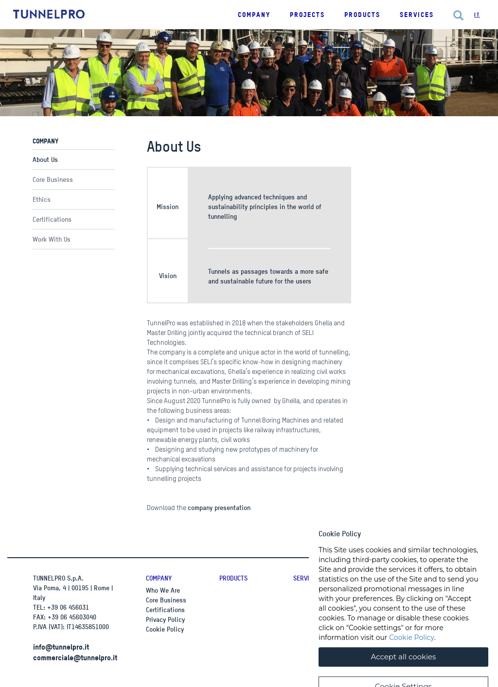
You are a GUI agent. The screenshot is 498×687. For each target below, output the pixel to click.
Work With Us (52, 239)
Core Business (53, 179)
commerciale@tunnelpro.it (75, 657)
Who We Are (163, 590)
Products (233, 578)
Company (159, 578)
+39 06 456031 (68, 607)
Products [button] (362, 14)
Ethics (42, 199)
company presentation (219, 507)
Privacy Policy (165, 619)
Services (417, 14)
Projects (307, 14)
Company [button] (254, 14)
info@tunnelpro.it (61, 646)
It (477, 14)
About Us (45, 159)
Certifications (52, 219)
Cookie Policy (165, 629)
